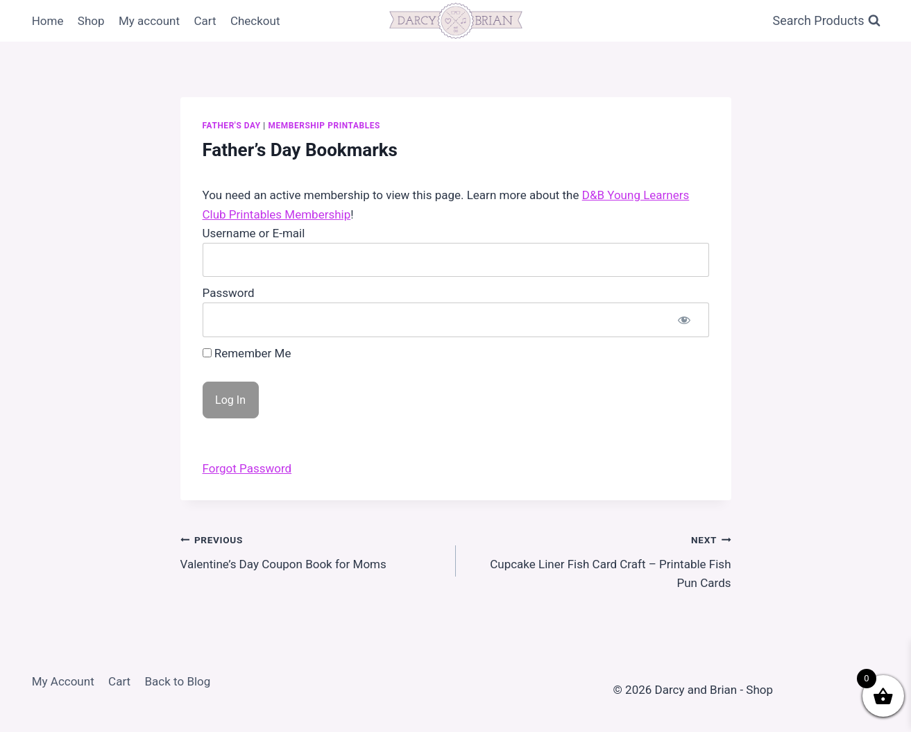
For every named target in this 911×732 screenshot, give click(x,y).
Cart (205, 21)
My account (149, 21)
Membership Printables (324, 125)
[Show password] (684, 320)
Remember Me (247, 353)
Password (229, 293)
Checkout (255, 21)
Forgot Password (247, 468)
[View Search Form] (827, 21)
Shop (91, 21)
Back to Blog (178, 681)
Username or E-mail (254, 233)
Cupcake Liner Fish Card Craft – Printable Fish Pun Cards (599, 560)
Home (48, 21)
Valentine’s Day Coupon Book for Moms (312, 550)
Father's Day (232, 125)
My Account (63, 681)
